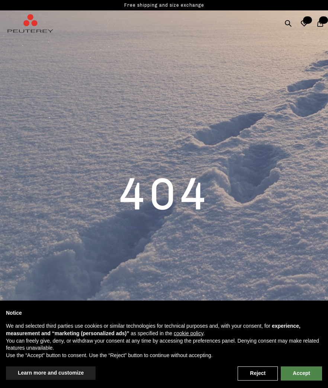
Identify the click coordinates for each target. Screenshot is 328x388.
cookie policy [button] (188, 333)
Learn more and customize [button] (51, 373)
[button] (304, 23)
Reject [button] (258, 373)
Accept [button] (301, 373)
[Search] (288, 23)
